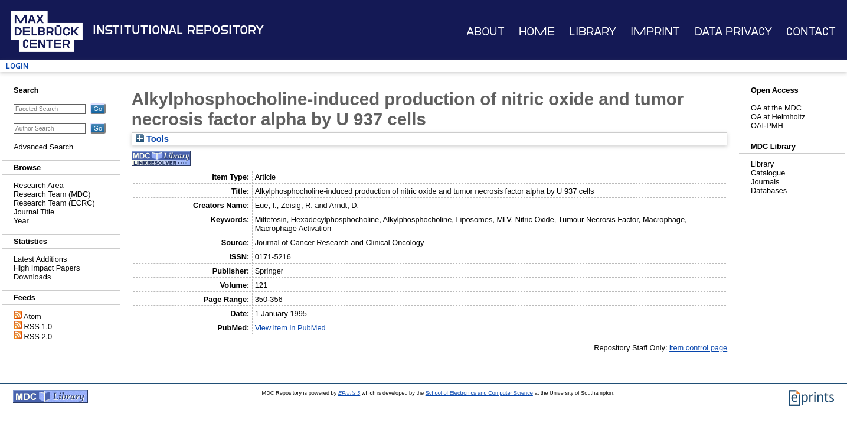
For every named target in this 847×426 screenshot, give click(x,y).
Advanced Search (43, 146)
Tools (152, 139)
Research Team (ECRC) (54, 203)
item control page (698, 347)
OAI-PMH (767, 125)
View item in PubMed (290, 327)
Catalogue (768, 172)
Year (21, 220)
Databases (769, 190)
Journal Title (34, 211)
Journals (765, 181)
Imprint (655, 31)
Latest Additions (40, 259)
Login (17, 66)
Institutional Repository (178, 30)
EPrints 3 (349, 393)
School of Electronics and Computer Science (479, 393)
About (485, 31)
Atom (32, 316)
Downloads (32, 276)
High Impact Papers (47, 268)
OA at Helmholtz (778, 116)
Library (592, 31)
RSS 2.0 (38, 336)
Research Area (39, 185)
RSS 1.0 (38, 326)
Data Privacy (733, 31)
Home (537, 31)
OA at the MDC (776, 107)
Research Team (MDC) (52, 194)
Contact (811, 31)
